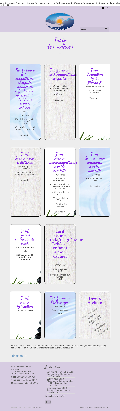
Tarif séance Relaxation (25, 302)
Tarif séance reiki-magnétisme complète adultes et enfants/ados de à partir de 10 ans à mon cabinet (25, 89)
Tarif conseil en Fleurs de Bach (25, 237)
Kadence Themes (38, 407)
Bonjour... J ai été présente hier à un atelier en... (59, 375)
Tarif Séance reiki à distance (24, 158)
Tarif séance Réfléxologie (59, 300)
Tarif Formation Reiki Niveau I (94, 77)
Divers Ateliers (95, 300)
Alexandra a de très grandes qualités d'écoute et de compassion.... (60, 383)
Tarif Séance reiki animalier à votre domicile (94, 162)
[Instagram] (49, 402)
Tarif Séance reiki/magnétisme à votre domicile (63, 162)
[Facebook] (46, 402)
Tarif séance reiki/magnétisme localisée (63, 75)
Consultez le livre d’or (55, 396)
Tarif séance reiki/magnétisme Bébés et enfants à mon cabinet (66, 244)
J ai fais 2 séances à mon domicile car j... (58, 391)
